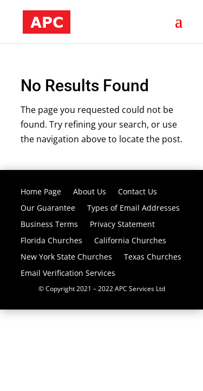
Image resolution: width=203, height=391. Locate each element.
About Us (89, 192)
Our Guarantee (48, 208)
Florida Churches (51, 241)
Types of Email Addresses (133, 208)
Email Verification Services (68, 273)
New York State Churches (66, 257)
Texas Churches (152, 257)
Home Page (41, 192)
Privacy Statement (122, 224)
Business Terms (49, 224)
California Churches (130, 241)
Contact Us (137, 192)
